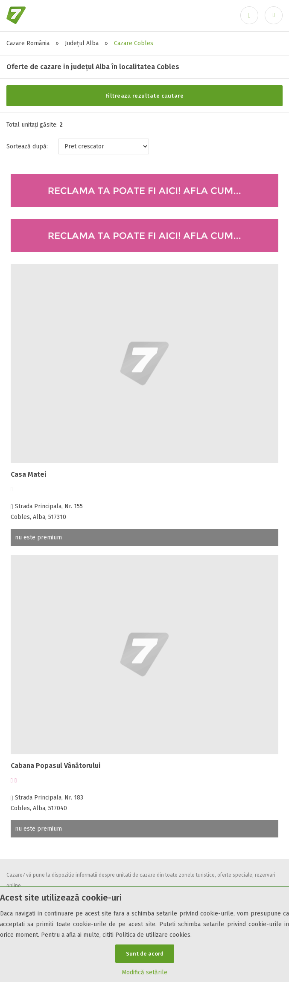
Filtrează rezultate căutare (144, 96)
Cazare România (28, 43)
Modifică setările (144, 972)
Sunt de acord (144, 953)
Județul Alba (82, 43)
